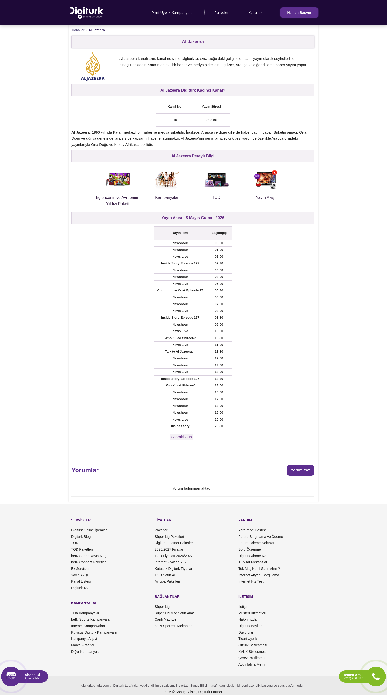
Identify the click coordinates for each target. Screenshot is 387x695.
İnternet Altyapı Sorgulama (258, 575)
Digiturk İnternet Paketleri (174, 543)
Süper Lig (162, 607)
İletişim (243, 607)
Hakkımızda (247, 619)
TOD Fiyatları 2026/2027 (174, 556)
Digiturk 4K (79, 588)
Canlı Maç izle (165, 619)
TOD (74, 543)
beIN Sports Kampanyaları (91, 619)
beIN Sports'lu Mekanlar (173, 626)
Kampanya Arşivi (84, 639)
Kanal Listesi (81, 581)
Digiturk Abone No (252, 556)
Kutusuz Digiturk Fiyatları (174, 569)
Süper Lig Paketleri (169, 537)
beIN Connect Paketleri (89, 562)
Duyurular (245, 632)
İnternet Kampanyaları (88, 626)
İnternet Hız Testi (251, 581)
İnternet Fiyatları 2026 (171, 562)
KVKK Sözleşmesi (252, 652)
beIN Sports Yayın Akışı (89, 556)
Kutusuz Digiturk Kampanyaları (94, 632)
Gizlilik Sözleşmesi (252, 645)
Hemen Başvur (299, 13)
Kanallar (255, 12)
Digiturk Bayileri (250, 626)
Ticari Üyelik (247, 639)
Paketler (221, 12)
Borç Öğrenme (249, 549)
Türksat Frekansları (253, 562)
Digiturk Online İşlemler (89, 530)
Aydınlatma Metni (251, 664)
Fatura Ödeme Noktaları (256, 543)
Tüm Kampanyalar (85, 613)
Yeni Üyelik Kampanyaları (173, 12)
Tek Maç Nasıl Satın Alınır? (259, 569)
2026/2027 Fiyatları (169, 549)
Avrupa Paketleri (167, 581)
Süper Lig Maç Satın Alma (175, 613)
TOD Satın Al (165, 575)
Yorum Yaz (300, 470)
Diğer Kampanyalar (86, 652)
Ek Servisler (80, 569)
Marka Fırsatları (83, 645)
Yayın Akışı (79, 575)
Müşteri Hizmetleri (252, 613)
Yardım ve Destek (252, 530)
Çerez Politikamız (251, 658)
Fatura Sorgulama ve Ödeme (260, 537)
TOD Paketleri (82, 549)
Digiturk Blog (81, 537)
